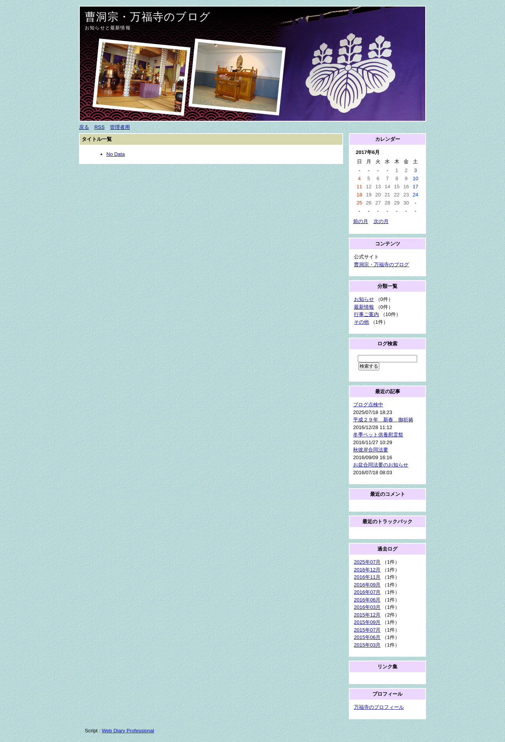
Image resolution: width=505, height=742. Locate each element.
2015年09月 (367, 622)
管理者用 (120, 127)
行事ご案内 (366, 314)
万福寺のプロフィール (379, 707)
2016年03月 (367, 607)
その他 (361, 322)
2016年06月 (367, 600)
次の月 (381, 221)
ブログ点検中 (368, 404)
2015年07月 (367, 630)
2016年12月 (367, 570)
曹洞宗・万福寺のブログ (147, 17)
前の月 (360, 221)
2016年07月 (367, 592)
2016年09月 (367, 585)
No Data (115, 154)
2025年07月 (367, 562)
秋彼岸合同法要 (370, 450)
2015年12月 (367, 615)
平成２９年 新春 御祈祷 (383, 420)
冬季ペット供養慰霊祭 (378, 435)
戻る (84, 127)
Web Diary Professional (128, 731)
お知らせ (364, 299)
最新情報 (364, 307)
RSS (99, 127)
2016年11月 (367, 577)
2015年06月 (367, 637)
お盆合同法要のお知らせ (380, 465)
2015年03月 (367, 645)
